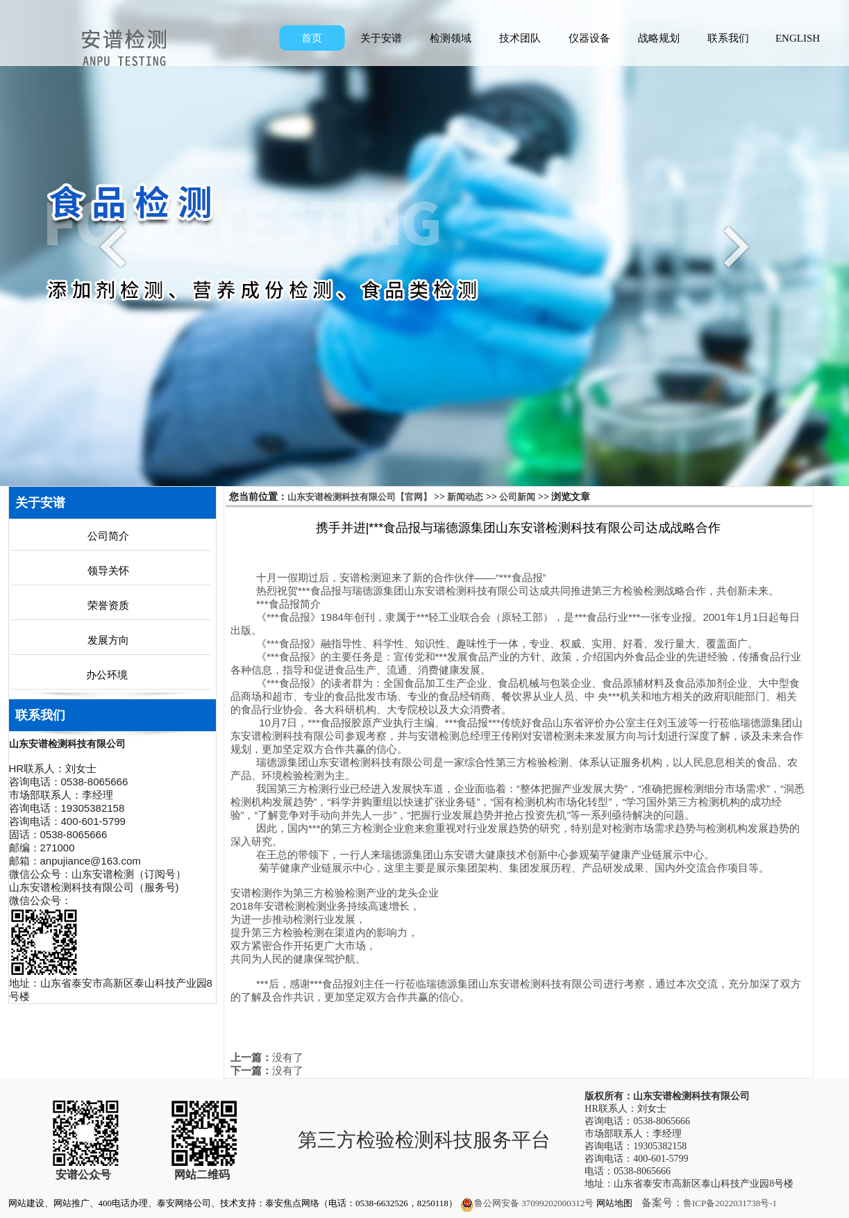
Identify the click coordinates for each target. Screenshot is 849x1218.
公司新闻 (517, 497)
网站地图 (614, 1203)
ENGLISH (797, 38)
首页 (311, 38)
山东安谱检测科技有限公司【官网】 (359, 497)
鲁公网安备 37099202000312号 (527, 1203)
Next (732, 246)
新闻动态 (465, 497)
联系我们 (728, 38)
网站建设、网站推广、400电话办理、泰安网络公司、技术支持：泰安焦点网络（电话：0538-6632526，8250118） (232, 1203)
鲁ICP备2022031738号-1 (730, 1203)
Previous (116, 246)
